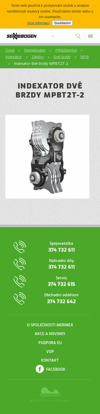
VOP (50, 351)
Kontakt (50, 360)
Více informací (38, 23)
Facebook (55, 369)
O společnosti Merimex (50, 325)
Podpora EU (50, 342)
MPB (84, 56)
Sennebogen (35, 50)
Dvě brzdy (62, 56)
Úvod (9, 50)
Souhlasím (62, 23)
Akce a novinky (50, 333)
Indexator (13, 56)
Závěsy (37, 56)
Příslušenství (66, 50)
